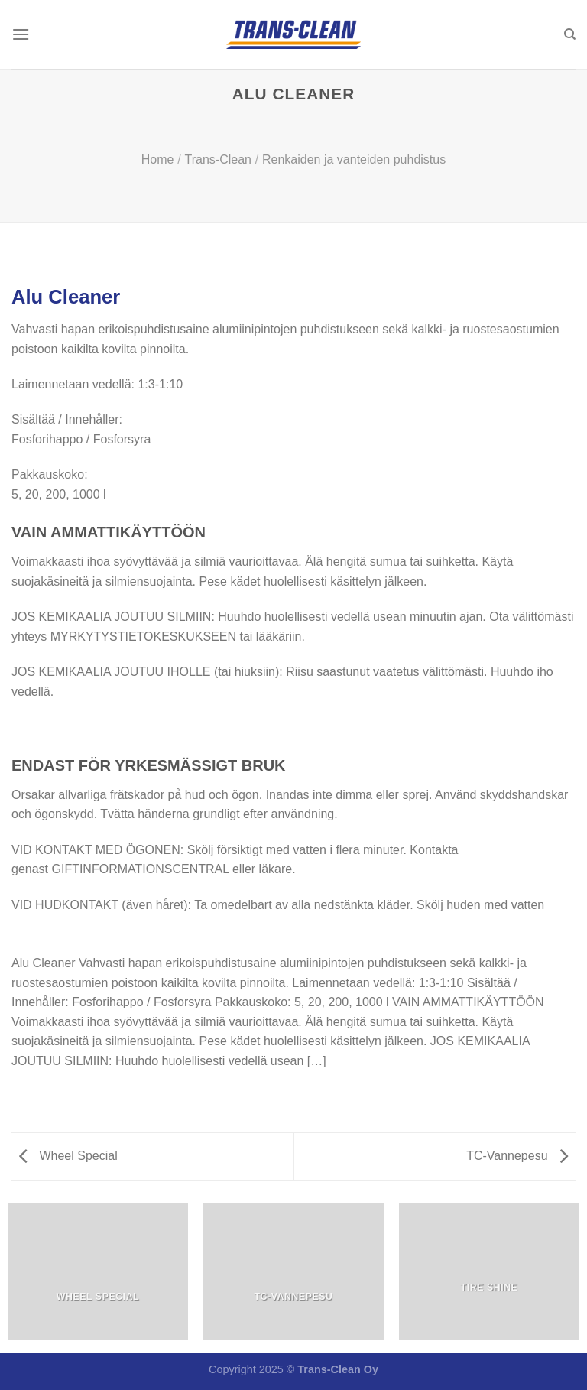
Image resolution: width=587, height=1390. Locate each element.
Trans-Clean (218, 159)
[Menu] (20, 34)
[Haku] (570, 34)
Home (157, 159)
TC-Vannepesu (517, 1155)
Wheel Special (68, 1155)
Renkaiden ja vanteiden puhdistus (354, 159)
